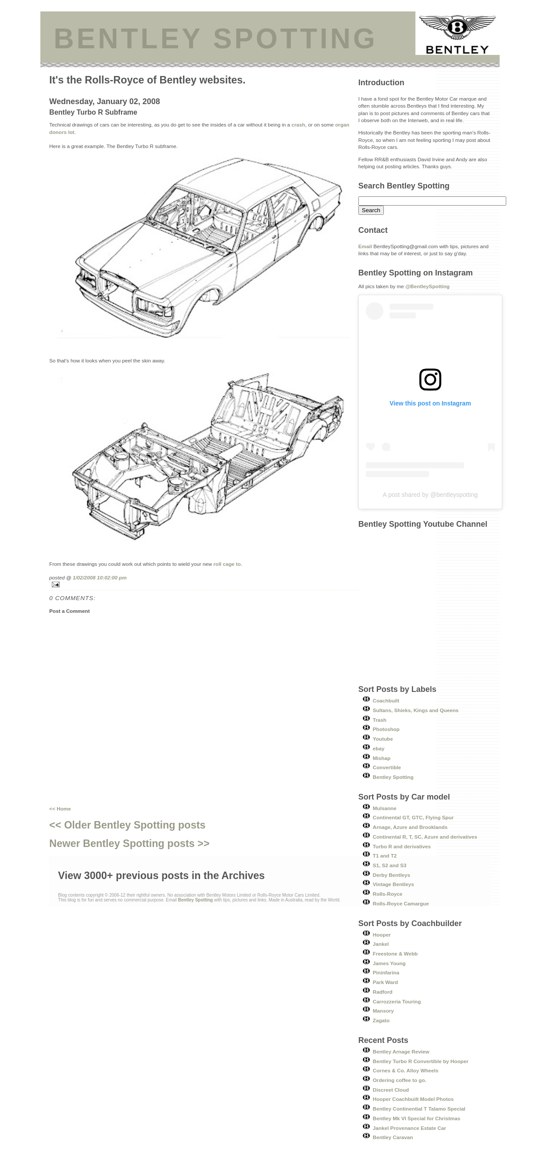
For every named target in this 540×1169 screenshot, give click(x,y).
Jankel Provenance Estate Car (409, 1128)
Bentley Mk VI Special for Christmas (416, 1118)
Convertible (387, 767)
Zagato (381, 1020)
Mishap (381, 758)
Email (365, 246)
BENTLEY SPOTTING (215, 38)
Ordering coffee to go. (399, 1080)
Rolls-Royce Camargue (401, 903)
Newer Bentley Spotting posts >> (129, 843)
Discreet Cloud (391, 1090)
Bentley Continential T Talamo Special (419, 1108)
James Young (389, 963)
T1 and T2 (385, 855)
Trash (379, 720)
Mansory (383, 1010)
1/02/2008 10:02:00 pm (100, 577)
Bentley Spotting (393, 777)
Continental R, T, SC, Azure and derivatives (425, 837)
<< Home (60, 808)
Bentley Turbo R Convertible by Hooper (420, 1061)
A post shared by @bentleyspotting (430, 494)
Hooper (382, 934)
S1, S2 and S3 (390, 865)
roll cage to (227, 564)
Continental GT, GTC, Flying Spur (413, 817)
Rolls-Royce (388, 894)
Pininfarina (386, 972)
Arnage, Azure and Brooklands (410, 827)
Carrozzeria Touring (397, 1001)
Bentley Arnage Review (401, 1051)
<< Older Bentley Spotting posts (127, 825)
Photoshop (386, 729)
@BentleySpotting (427, 286)
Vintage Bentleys (393, 884)
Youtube (383, 739)
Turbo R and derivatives (402, 846)
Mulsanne (385, 808)
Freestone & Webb (395, 953)
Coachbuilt (386, 700)
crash (298, 124)
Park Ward (385, 982)
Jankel (381, 944)
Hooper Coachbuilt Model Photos (413, 1099)
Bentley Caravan (393, 1137)
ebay (379, 748)
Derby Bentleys (391, 875)
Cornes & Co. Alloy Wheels (406, 1070)
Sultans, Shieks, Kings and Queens (416, 710)
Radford (383, 992)
